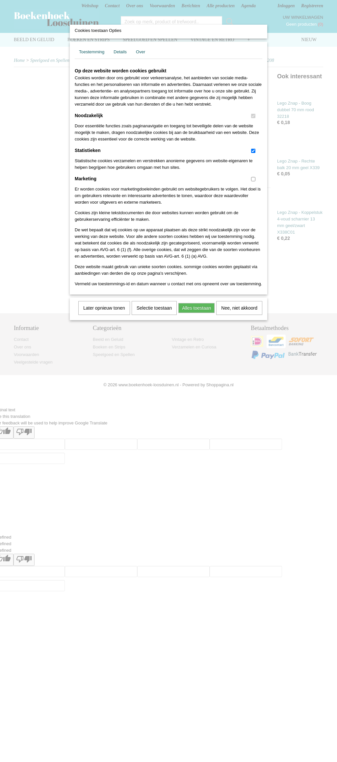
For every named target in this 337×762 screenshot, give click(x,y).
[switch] (253, 116)
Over (140, 51)
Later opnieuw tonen (104, 308)
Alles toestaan (196, 308)
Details (120, 51)
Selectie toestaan (154, 308)
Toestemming (91, 51)
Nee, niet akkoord (239, 308)
